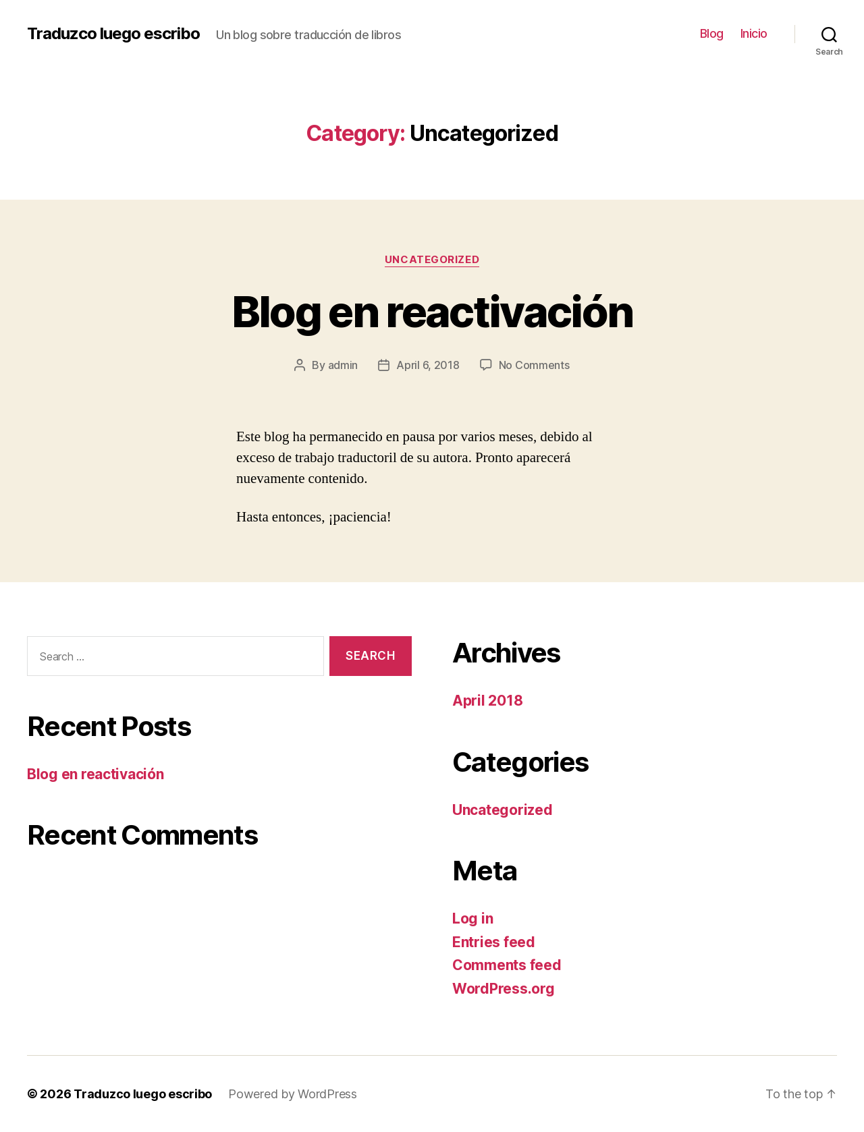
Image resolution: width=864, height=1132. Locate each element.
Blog (712, 33)
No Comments (534, 365)
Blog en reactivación (432, 311)
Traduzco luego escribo (113, 34)
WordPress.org (503, 988)
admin (343, 365)
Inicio (753, 33)
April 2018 (487, 700)
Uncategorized (432, 260)
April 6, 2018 (428, 365)
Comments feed (507, 965)
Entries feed (493, 942)
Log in (472, 918)
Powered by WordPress (292, 1094)
